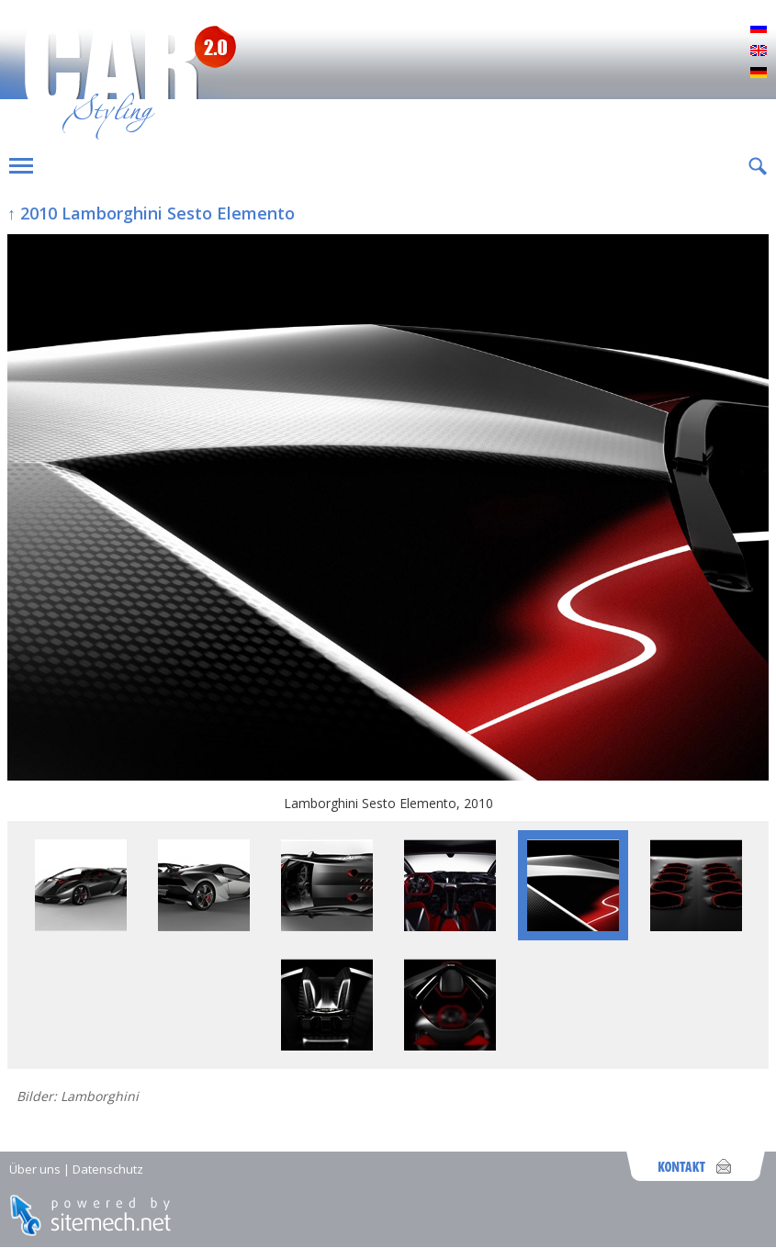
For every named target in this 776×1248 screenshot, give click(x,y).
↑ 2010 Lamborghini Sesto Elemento (151, 213)
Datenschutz (108, 1169)
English (758, 51)
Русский (758, 29)
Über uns (35, 1169)
